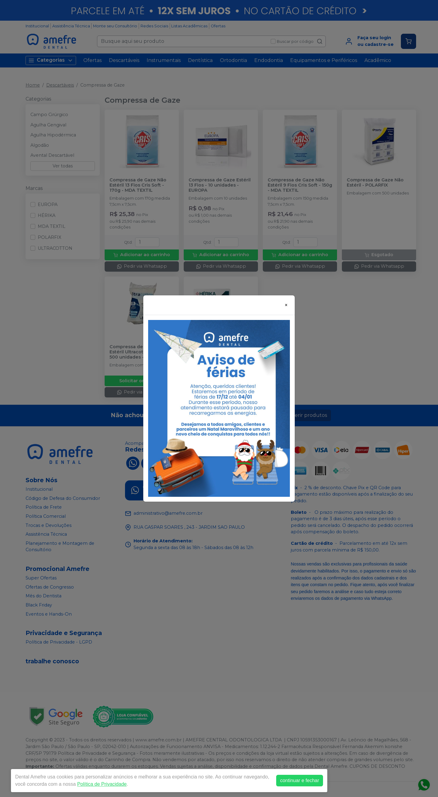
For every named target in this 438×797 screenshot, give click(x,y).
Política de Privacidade (102, 784)
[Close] (286, 305)
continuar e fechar (299, 780)
